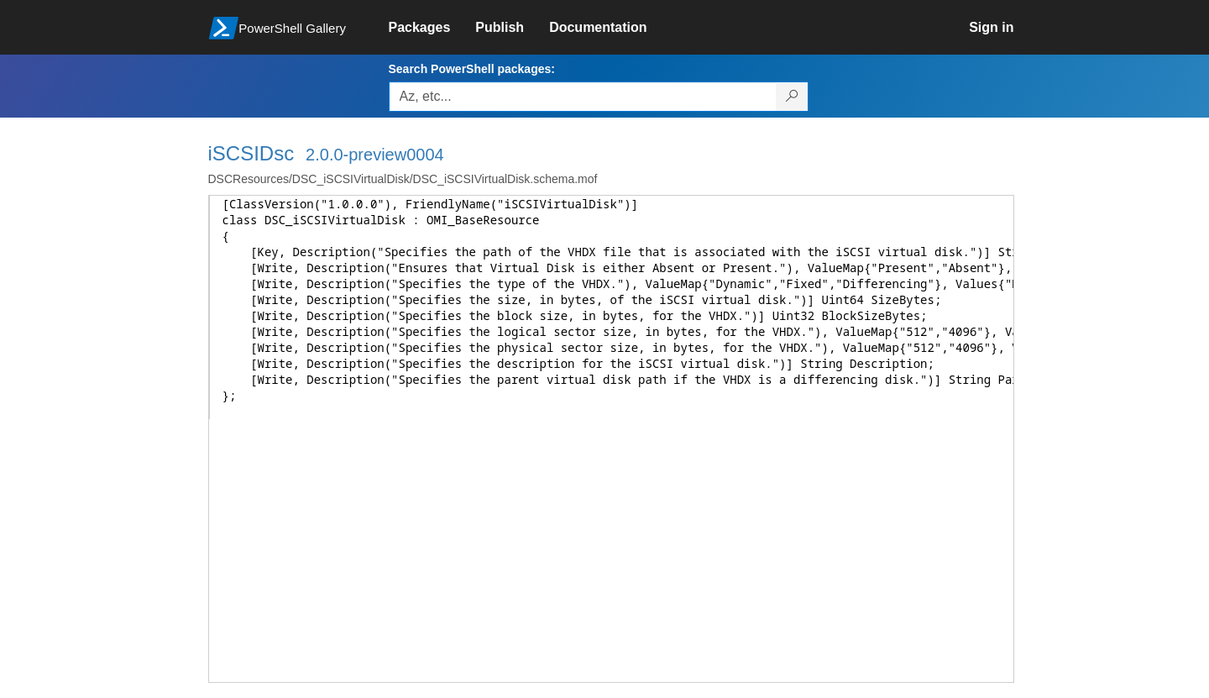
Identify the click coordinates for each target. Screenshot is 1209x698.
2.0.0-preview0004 (375, 154)
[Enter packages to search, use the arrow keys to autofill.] (583, 96)
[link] (432, 27)
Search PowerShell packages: (472, 69)
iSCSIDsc (251, 153)
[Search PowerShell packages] (792, 96)
